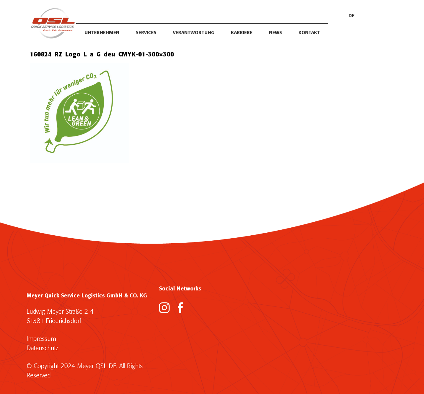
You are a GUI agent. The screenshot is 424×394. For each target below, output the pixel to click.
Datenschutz (42, 348)
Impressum (41, 339)
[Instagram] (164, 307)
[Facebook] (180, 307)
